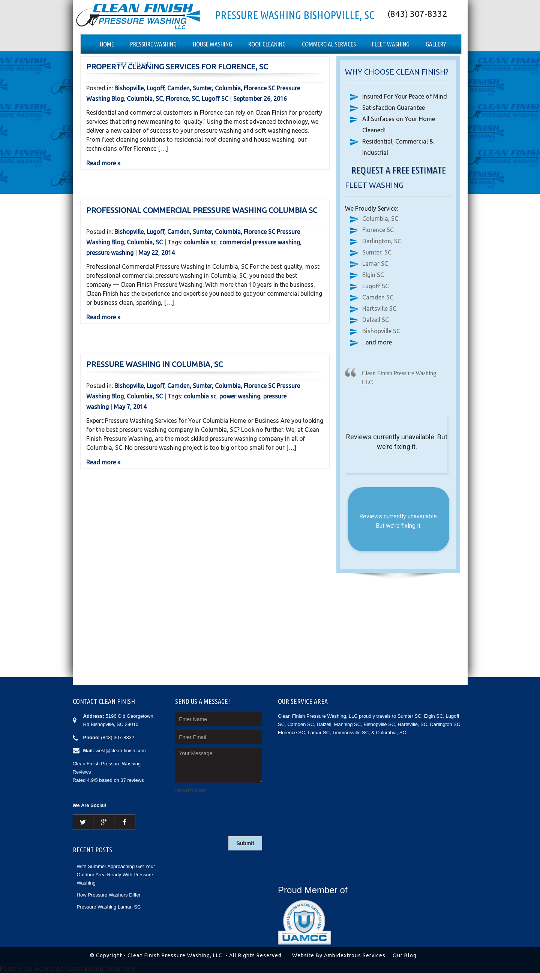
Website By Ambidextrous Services (339, 955)
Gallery (436, 44)
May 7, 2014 (130, 406)
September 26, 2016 (260, 98)
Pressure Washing (153, 44)
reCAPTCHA (190, 790)
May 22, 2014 (156, 252)
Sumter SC (410, 716)
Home (107, 44)
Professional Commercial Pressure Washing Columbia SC (201, 210)
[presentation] (232, 810)
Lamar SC (375, 263)
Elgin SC (373, 274)
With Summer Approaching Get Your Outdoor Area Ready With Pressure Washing (116, 875)
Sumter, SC (377, 252)
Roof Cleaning (267, 44)
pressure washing (110, 252)
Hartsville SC (379, 308)
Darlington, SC (381, 241)
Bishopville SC (381, 331)
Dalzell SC (375, 319)
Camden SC (377, 297)
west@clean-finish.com (121, 750)
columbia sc (200, 242)
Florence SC (378, 229)
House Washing (212, 44)
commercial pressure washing (259, 242)
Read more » (103, 163)
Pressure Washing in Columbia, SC (154, 364)
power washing (239, 396)
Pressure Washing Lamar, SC (109, 907)
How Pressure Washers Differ (109, 895)
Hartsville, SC (412, 724)
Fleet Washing (391, 44)
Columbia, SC (145, 98)
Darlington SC (445, 724)
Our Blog (405, 955)
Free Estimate (134, 63)
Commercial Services (329, 44)
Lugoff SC (215, 98)
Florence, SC (182, 98)
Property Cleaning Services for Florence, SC (177, 66)
